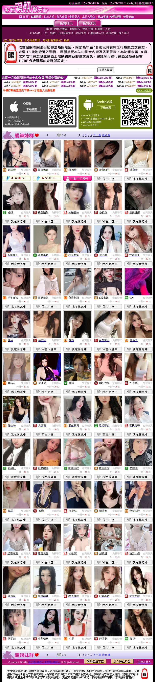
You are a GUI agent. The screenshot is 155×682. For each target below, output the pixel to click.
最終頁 (106, 135)
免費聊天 (26, 169)
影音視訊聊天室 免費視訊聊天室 (44, 662)
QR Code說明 (144, 90)
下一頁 (97, 135)
